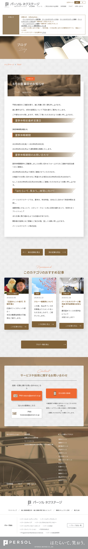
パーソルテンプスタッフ (49, 519)
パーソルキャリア (26, 522)
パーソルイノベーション (28, 529)
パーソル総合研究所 (53, 533)
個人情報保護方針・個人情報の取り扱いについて (36, 510)
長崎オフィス (62, 453)
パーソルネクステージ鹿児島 (32, 19)
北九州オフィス (63, 456)
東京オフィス (62, 439)
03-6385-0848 (61, 393)
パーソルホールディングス (29, 519)
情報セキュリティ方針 (63, 510)
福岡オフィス (62, 443)
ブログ (20, 484)
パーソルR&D (48, 526)
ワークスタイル (29, 441)
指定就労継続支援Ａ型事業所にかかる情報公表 (38, 444)
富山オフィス (62, 477)
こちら (44, 32)
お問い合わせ (31, 484)
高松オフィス (62, 470)
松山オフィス (62, 463)
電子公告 (77, 510)
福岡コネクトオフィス (65, 460)
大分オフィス (62, 449)
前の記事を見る (34, 252)
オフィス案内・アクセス (65, 434)
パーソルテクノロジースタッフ (30, 526)
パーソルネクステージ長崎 (68, 19)
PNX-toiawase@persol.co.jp (25, 413)
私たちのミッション (13, 434)
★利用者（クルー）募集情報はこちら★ (33, 26)
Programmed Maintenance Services (32, 533)
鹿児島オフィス (63, 446)
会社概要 (27, 434)
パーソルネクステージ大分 (50, 19)
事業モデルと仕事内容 (31, 438)
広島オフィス (62, 467)
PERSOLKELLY (44, 529)
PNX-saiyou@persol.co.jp (26, 395)
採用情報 (10, 484)
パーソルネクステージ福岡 (31, 24)
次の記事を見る (54, 252)
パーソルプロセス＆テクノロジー (46, 522)
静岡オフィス (62, 473)
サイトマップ (12, 510)
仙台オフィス (62, 480)
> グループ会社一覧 (75, 525)
